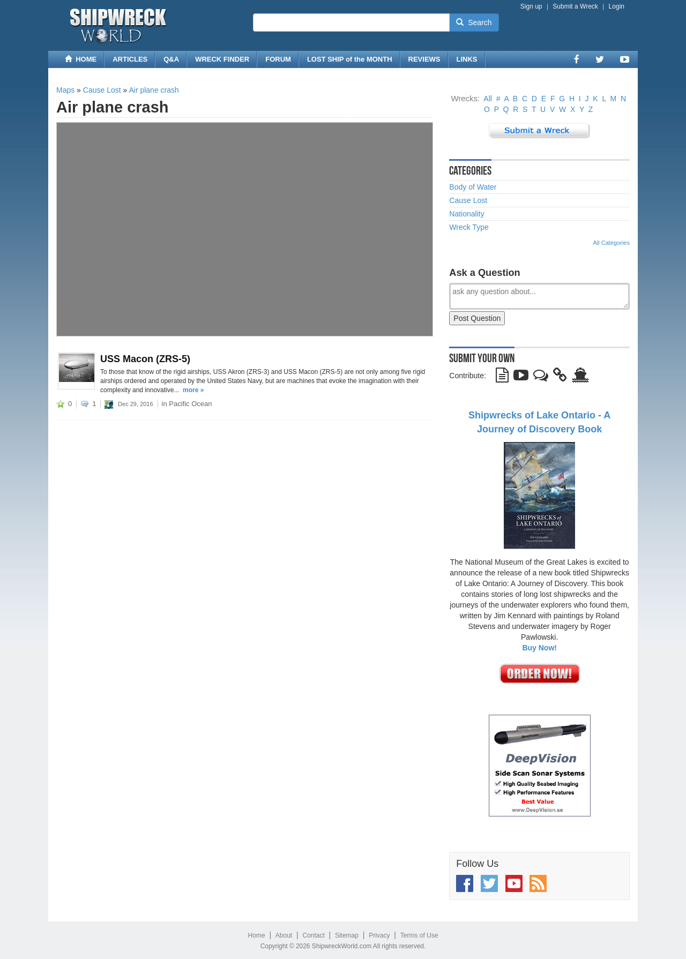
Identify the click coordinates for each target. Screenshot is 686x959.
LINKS (467, 59)
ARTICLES (130, 59)
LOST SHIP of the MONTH (349, 59)
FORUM (278, 59)
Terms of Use (419, 935)
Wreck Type (468, 227)
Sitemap (347, 935)
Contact (313, 935)
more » (193, 390)
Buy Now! (539, 647)
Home (256, 935)
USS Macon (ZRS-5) (145, 359)
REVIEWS (424, 59)
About (283, 935)
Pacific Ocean (190, 404)
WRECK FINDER (222, 59)
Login (616, 6)
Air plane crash (153, 90)
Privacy (379, 935)
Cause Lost (102, 90)
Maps (65, 90)
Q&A (171, 59)
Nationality (466, 213)
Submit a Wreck (575, 6)
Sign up (531, 6)
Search (473, 22)
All (487, 98)
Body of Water (472, 187)
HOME (80, 59)
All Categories (611, 242)
